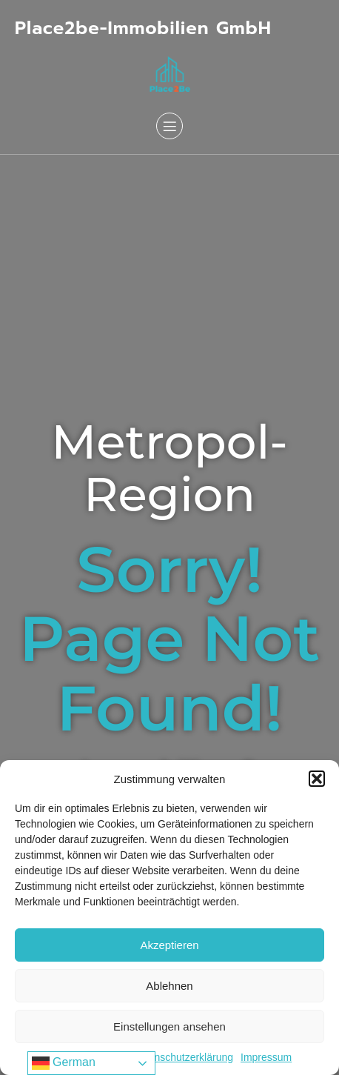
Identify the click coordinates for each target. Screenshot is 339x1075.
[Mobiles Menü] (169, 126)
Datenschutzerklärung (182, 1057)
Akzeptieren (169, 945)
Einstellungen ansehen (169, 1026)
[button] (316, 778)
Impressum (266, 1057)
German (63, 1063)
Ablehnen (169, 985)
